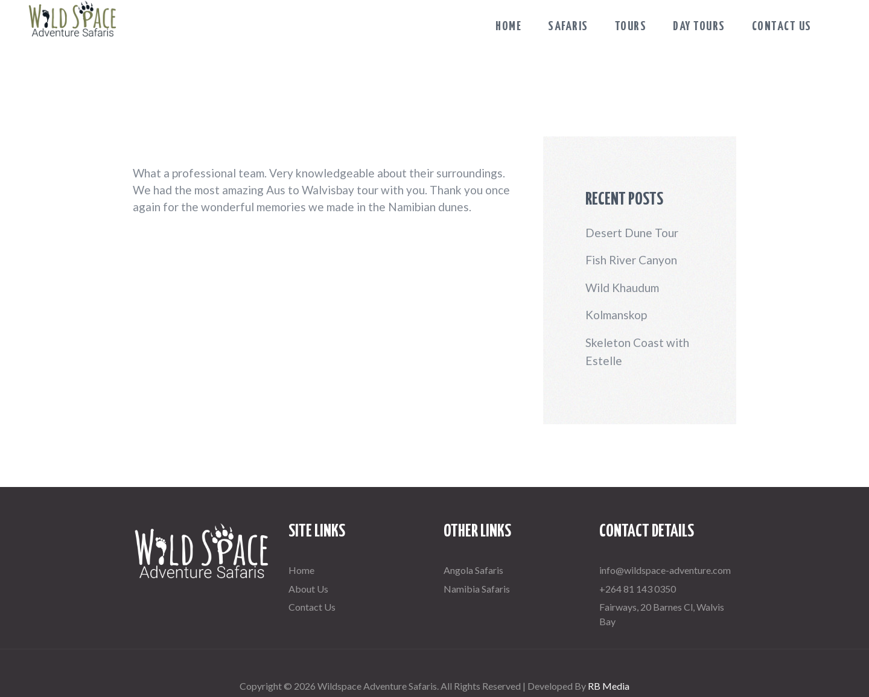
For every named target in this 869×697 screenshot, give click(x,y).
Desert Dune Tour (631, 233)
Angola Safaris (473, 570)
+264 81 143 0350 (637, 588)
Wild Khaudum (622, 287)
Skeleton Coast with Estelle (637, 352)
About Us (308, 588)
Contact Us (312, 607)
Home (301, 570)
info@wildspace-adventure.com (665, 570)
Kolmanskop (616, 315)
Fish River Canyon (631, 260)
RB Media (608, 686)
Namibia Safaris (477, 588)
